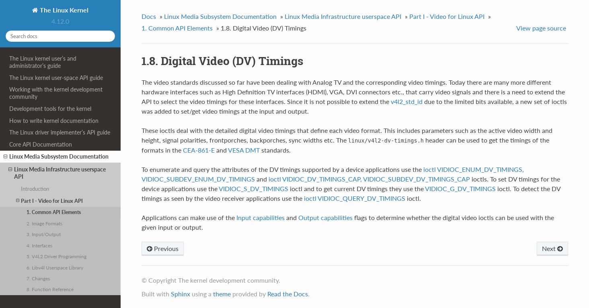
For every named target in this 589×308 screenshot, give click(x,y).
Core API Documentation (40, 144)
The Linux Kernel (63, 10)
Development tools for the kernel (50, 108)
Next (552, 248)
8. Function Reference (50, 289)
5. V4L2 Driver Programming (56, 256)
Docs (149, 16)
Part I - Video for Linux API (49, 200)
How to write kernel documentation (54, 120)
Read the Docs (287, 294)
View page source (541, 28)
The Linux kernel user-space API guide (56, 77)
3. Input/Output (44, 234)
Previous (163, 248)
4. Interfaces (39, 245)
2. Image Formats (44, 223)
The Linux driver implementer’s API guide (59, 132)
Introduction (35, 189)
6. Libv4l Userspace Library (55, 267)
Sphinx (180, 294)
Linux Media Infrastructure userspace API (57, 173)
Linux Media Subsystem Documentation (56, 156)
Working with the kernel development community (56, 93)
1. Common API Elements (54, 212)
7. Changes (38, 278)
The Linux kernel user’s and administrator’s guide (42, 62)
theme (222, 294)
